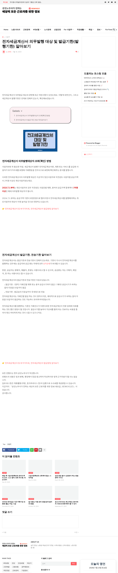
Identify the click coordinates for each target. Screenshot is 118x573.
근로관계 (26, 29)
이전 (75, 532)
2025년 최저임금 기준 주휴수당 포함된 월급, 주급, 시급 (13, 503)
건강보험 (21, 563)
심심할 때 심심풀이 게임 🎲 (93, 97)
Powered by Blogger (92, 143)
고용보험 (16, 567)
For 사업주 (68, 29)
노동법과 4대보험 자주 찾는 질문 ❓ (96, 82)
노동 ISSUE (15, 29)
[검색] (56, 563)
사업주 (7, 37)
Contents (16, 110)
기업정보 (25, 570)
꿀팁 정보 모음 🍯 (90, 93)
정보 (98, 29)
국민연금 (6, 570)
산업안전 (57, 29)
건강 (13, 563)
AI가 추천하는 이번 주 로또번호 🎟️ (95, 101)
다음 (4, 532)
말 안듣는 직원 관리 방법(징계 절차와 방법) (40, 503)
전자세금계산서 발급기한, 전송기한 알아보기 (32, 119)
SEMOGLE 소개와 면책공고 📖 (94, 78)
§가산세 (46, 263)
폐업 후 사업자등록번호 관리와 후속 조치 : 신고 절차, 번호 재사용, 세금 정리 (14, 478)
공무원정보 (25, 567)
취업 (90, 29)
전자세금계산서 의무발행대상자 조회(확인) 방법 (33, 115)
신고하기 (89, 154)
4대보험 (36, 29)
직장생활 (80, 29)
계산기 (29, 563)
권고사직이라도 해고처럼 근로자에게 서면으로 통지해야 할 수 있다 (66, 503)
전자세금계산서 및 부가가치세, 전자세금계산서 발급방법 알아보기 (32, 208)
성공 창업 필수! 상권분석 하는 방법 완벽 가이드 (66, 477)
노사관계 (47, 29)
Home (6, 29)
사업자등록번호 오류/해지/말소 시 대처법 (39, 477)
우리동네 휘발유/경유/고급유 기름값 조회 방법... (26, 2)
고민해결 (6, 567)
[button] (114, 30)
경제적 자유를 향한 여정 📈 (93, 86)
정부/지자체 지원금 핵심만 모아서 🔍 (96, 89)
